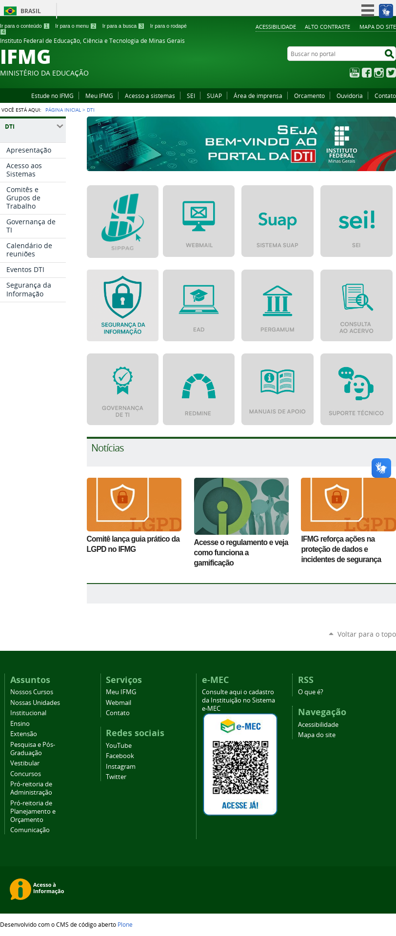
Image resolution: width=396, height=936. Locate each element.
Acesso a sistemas (150, 95)
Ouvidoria (350, 95)
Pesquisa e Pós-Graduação (32, 749)
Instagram (379, 73)
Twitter (391, 73)
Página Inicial (63, 109)
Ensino (20, 724)
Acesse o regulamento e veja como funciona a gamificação (241, 552)
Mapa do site (377, 26)
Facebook (367, 73)
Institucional (28, 713)
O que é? (310, 692)
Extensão (23, 734)
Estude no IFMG (52, 95)
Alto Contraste (327, 26)
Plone (125, 924)
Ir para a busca (123, 26)
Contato (385, 95)
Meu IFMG (99, 95)
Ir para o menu (76, 26)
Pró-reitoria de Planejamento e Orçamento (33, 811)
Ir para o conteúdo (25, 26)
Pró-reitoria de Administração (31, 788)
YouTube (354, 73)
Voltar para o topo (366, 634)
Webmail (118, 703)
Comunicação (30, 830)
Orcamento (309, 95)
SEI (191, 95)
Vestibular (25, 763)
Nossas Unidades (35, 703)
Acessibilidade (276, 26)
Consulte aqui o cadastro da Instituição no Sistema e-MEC (238, 700)
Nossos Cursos (31, 692)
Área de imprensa (258, 95)
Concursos (25, 774)
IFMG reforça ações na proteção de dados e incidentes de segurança (341, 549)
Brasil (30, 11)
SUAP (214, 95)
